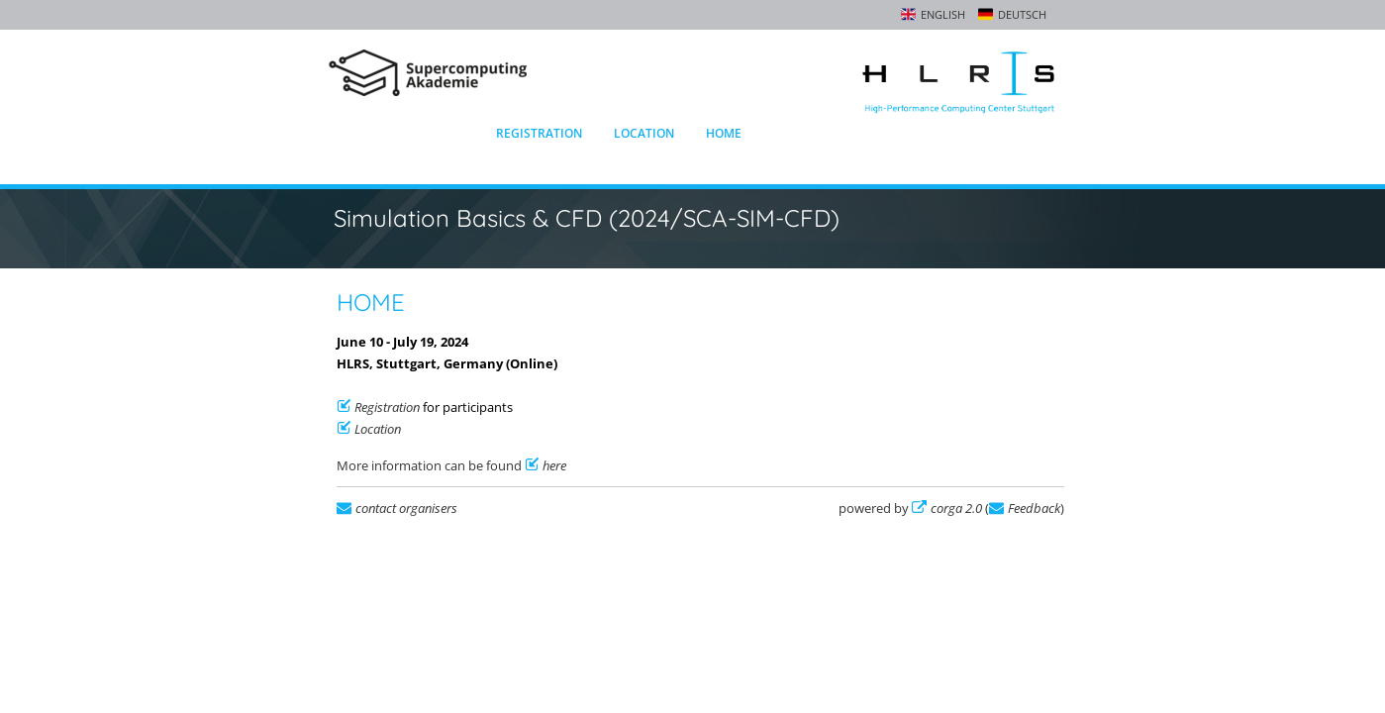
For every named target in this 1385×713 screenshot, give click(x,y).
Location (644, 133)
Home (724, 133)
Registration (539, 133)
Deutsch (1022, 14)
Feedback (1034, 508)
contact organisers (406, 508)
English (943, 14)
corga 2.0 (956, 508)
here (554, 465)
